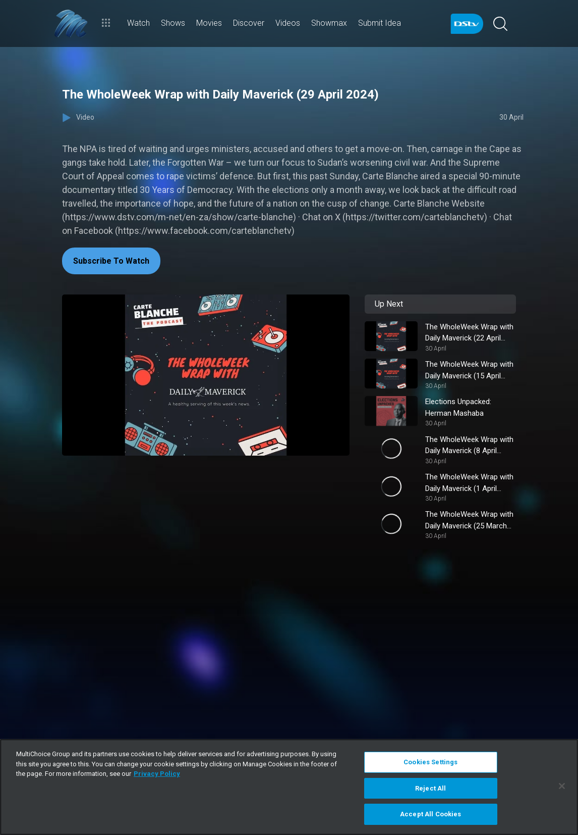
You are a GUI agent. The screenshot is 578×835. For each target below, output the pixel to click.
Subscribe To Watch (111, 261)
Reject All (430, 788)
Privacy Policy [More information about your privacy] (157, 773)
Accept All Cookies (430, 814)
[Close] (562, 786)
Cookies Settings (430, 762)
